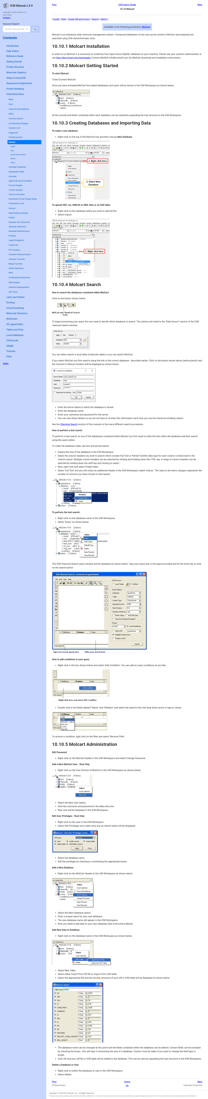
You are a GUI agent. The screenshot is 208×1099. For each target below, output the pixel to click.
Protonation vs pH (16, 203)
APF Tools (13, 292)
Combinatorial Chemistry (19, 277)
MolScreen (11, 318)
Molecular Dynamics (16, 313)
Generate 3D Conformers (19, 222)
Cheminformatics (15, 94)
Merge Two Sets (15, 264)
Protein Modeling (15, 88)
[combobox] (16, 29)
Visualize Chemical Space (20, 254)
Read (11, 99)
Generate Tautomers (17, 227)
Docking (10, 302)
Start (12, 151)
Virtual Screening (15, 308)
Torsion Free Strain (17, 194)
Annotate (12, 176)
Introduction (12, 46)
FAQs (9, 356)
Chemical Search (16, 118)
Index (6, 363)
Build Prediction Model (18, 213)
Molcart (12, 142)
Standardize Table (16, 172)
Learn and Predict (15, 297)
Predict (12, 217)
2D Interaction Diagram (18, 123)
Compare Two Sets (17, 259)
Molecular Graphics (16, 72)
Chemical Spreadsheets (19, 109)
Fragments (13, 133)
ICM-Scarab (12, 340)
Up (127, 1085)
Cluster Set (13, 245)
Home (127, 1081)
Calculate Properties (17, 167)
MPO (11, 273)
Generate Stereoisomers (19, 231)
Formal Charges (15, 185)
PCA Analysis (14, 250)
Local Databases (15, 335)
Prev (54, 4)
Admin (13, 163)
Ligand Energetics (16, 240)
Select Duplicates (16, 268)
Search (13, 159)
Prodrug (12, 236)
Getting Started (14, 61)
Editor (11, 114)
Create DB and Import (18, 155)
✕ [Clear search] (27, 29)
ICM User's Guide (127, 4)
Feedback (6, 18)
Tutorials (10, 351)
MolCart (146, 27)
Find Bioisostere (15, 137)
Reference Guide (14, 56)
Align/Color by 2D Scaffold (20, 181)
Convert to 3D (14, 128)
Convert (12, 208)
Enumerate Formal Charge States (23, 199)
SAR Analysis (14, 282)
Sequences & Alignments (19, 83)
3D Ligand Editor (14, 324)
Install (13, 147)
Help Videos (12, 51)
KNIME (9, 346)
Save (11, 104)
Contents (10, 38)
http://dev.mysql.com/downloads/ (73, 57)
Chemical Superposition (19, 287)
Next (199, 4)
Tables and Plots (14, 329)
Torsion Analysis (16, 190)
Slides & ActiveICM (16, 78)
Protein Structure (15, 67)
